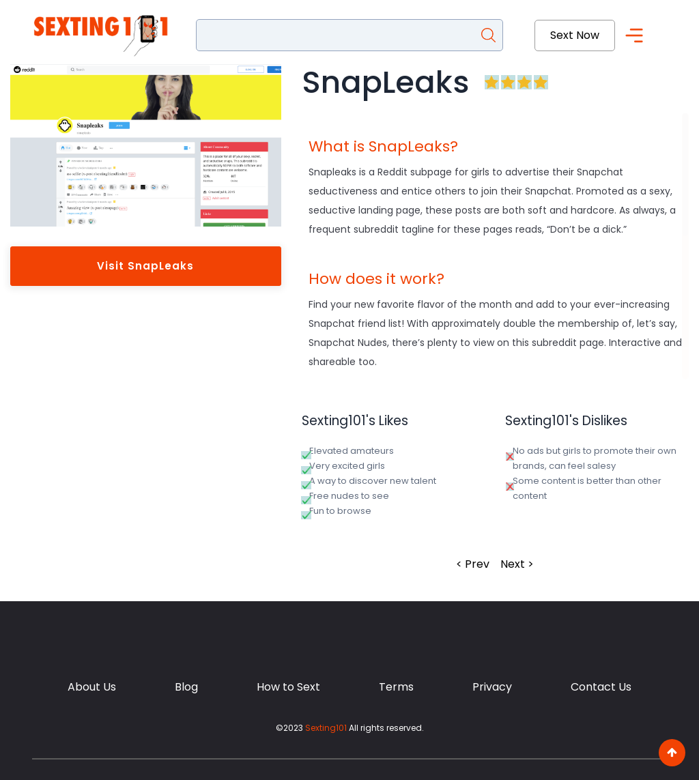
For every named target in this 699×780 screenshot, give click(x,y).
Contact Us (601, 687)
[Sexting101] (103, 35)
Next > (517, 564)
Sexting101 (326, 728)
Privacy (492, 687)
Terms (396, 687)
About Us (92, 687)
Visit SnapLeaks (145, 266)
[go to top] (672, 752)
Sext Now (574, 35)
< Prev (472, 564)
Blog (186, 687)
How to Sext (288, 687)
